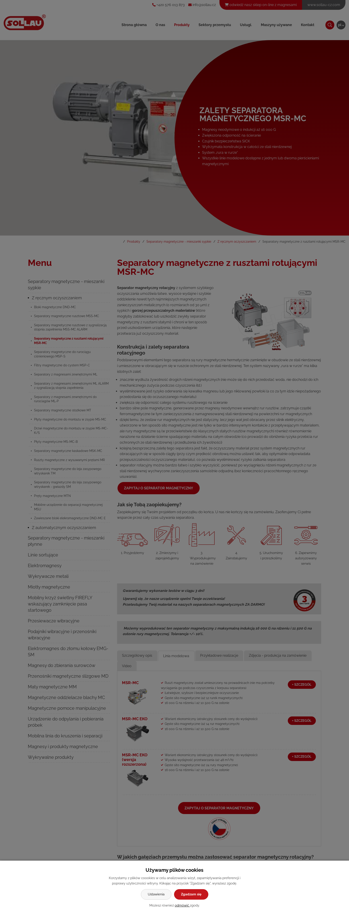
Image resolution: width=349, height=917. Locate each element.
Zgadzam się (191, 894)
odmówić (182, 905)
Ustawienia (156, 894)
